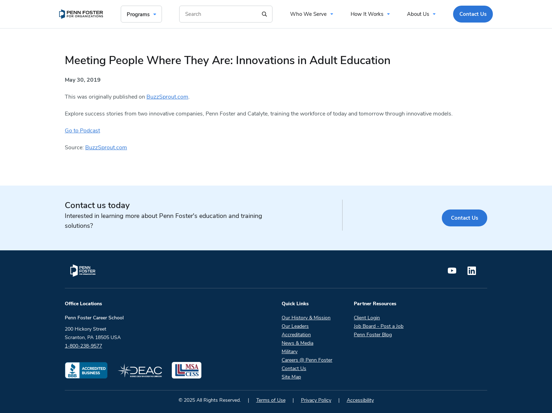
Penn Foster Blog (373, 334)
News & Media (297, 343)
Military (289, 351)
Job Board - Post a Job (378, 326)
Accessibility (360, 400)
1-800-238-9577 (83, 346)
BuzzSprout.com (167, 97)
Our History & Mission (306, 317)
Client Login (367, 317)
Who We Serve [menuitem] (308, 14)
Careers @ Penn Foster (307, 360)
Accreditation (296, 334)
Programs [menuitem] (138, 14)
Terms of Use (271, 400)
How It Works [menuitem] (367, 14)
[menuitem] (81, 14)
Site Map (291, 377)
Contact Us (464, 217)
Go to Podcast (82, 130)
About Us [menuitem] (418, 14)
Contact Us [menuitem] (473, 14)
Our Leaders (295, 326)
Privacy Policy (316, 400)
